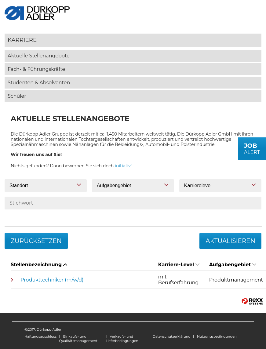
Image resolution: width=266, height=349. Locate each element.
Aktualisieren (230, 241)
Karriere (22, 39)
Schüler (17, 96)
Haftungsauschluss (40, 336)
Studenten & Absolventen (39, 82)
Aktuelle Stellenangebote (39, 56)
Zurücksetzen (36, 241)
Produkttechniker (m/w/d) (51, 280)
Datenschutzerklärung (172, 336)
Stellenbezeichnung (39, 264)
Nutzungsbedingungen (217, 336)
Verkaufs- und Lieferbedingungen (122, 338)
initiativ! (123, 166)
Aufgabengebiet (233, 264)
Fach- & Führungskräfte (36, 69)
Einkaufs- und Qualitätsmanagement (78, 338)
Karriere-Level (178, 264)
